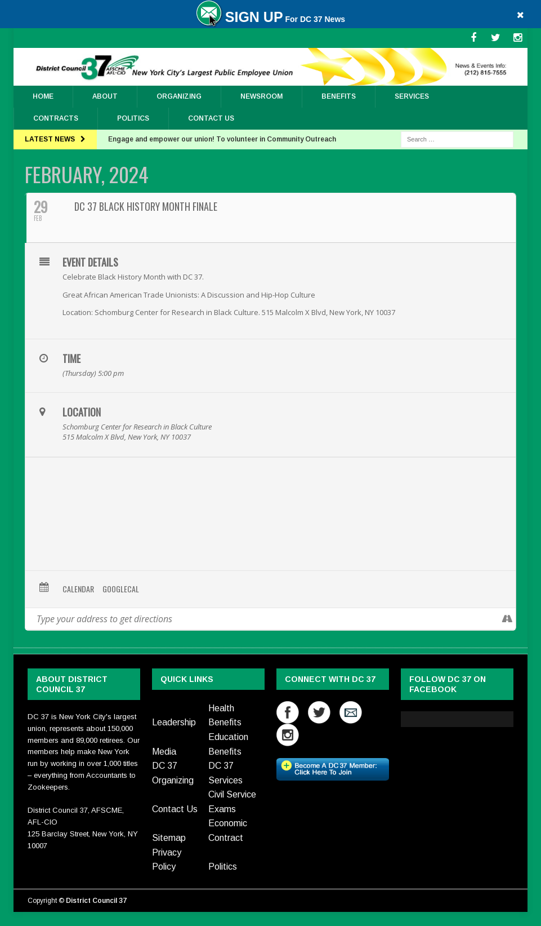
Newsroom (261, 96)
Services (412, 96)
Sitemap (169, 838)
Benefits (338, 96)
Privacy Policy (166, 860)
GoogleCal (120, 589)
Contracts (55, 118)
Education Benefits (228, 744)
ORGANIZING (179, 96)
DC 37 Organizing (173, 773)
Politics (133, 118)
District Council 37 (96, 901)
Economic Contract (227, 830)
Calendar (78, 589)
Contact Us (211, 118)
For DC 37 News (270, 19)
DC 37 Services (225, 773)
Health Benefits (225, 715)
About (105, 96)
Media (164, 751)
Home (43, 96)
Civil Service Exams (232, 802)
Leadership (174, 722)
